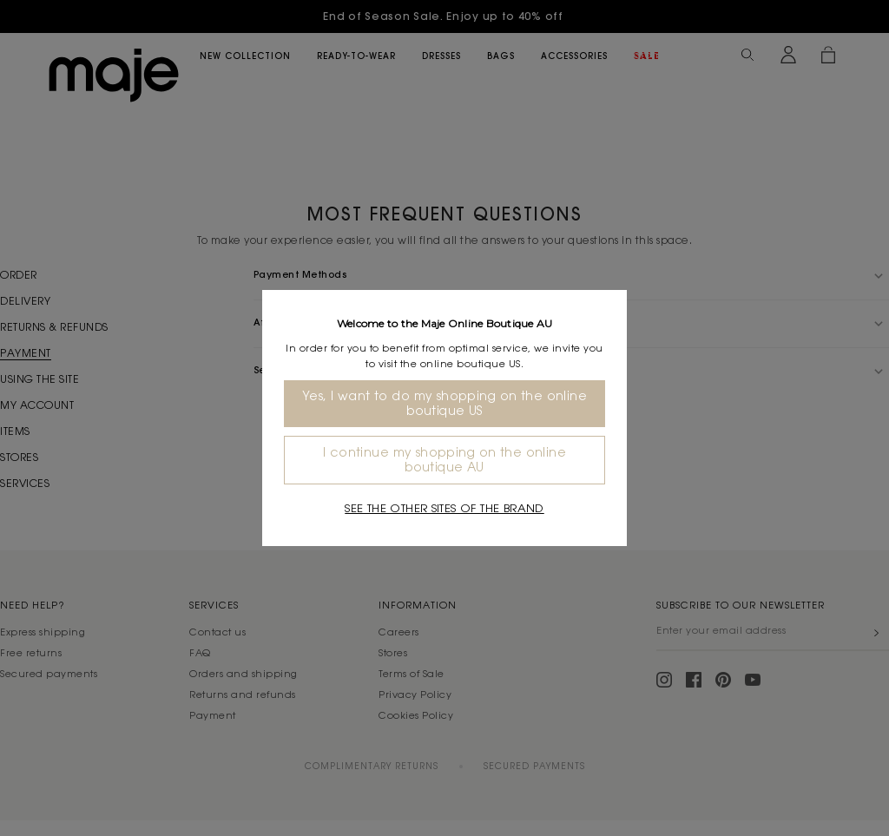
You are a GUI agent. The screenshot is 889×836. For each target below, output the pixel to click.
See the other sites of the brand (444, 508)
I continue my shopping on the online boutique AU (444, 459)
